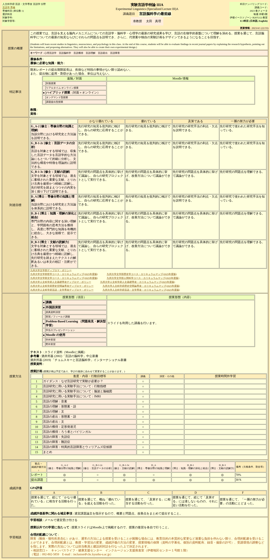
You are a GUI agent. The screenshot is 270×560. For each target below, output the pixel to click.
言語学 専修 (8, 7)
